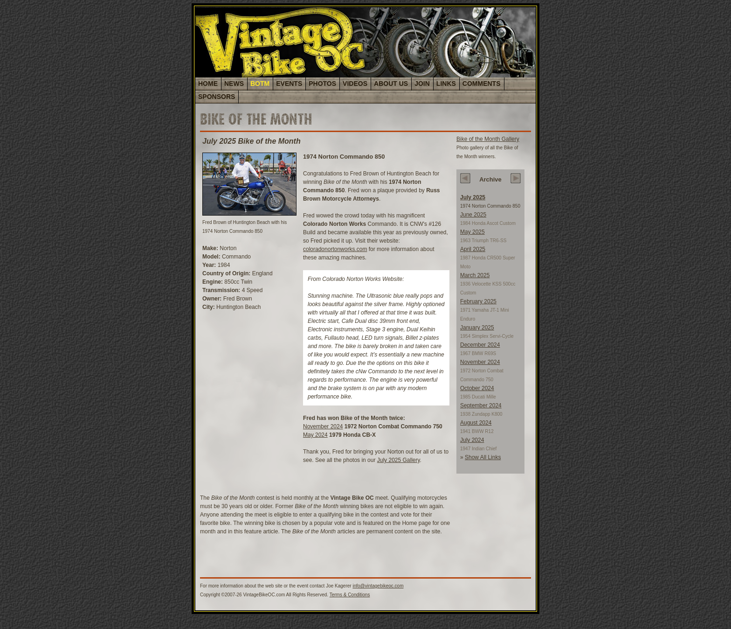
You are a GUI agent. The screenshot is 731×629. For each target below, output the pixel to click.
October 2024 (477, 388)
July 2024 (472, 440)
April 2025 (472, 249)
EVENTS (289, 83)
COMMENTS (481, 83)
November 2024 (323, 426)
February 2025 (478, 301)
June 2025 (473, 214)
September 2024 (481, 405)
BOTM (259, 83)
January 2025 (477, 327)
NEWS (234, 83)
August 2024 (475, 422)
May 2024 (315, 435)
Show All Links (483, 457)
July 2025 (472, 197)
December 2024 (480, 345)
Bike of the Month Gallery (487, 139)
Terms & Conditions (350, 594)
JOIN (422, 83)
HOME (208, 83)
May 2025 (472, 232)
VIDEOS (355, 83)
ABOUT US (391, 83)
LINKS (446, 83)
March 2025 (475, 275)
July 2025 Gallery (398, 460)
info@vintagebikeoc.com (377, 585)
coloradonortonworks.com (335, 249)
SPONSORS (216, 96)
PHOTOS (322, 83)
